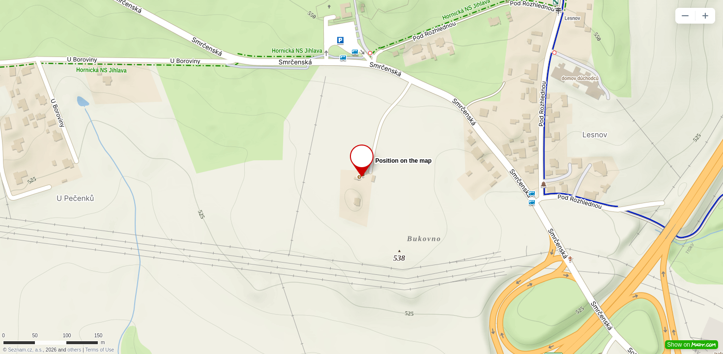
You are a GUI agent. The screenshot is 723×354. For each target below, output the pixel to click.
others (74, 350)
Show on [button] (691, 344)
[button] (685, 16)
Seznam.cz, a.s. (25, 350)
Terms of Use (99, 350)
